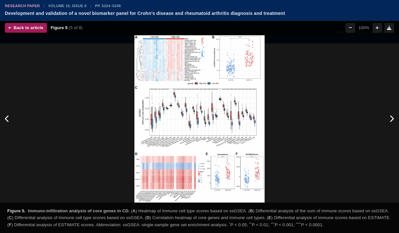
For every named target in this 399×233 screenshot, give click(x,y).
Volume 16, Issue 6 (67, 6)
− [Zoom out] (350, 28)
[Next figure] (391, 119)
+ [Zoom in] (377, 28)
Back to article (25, 27)
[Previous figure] (7, 119)
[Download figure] (389, 28)
